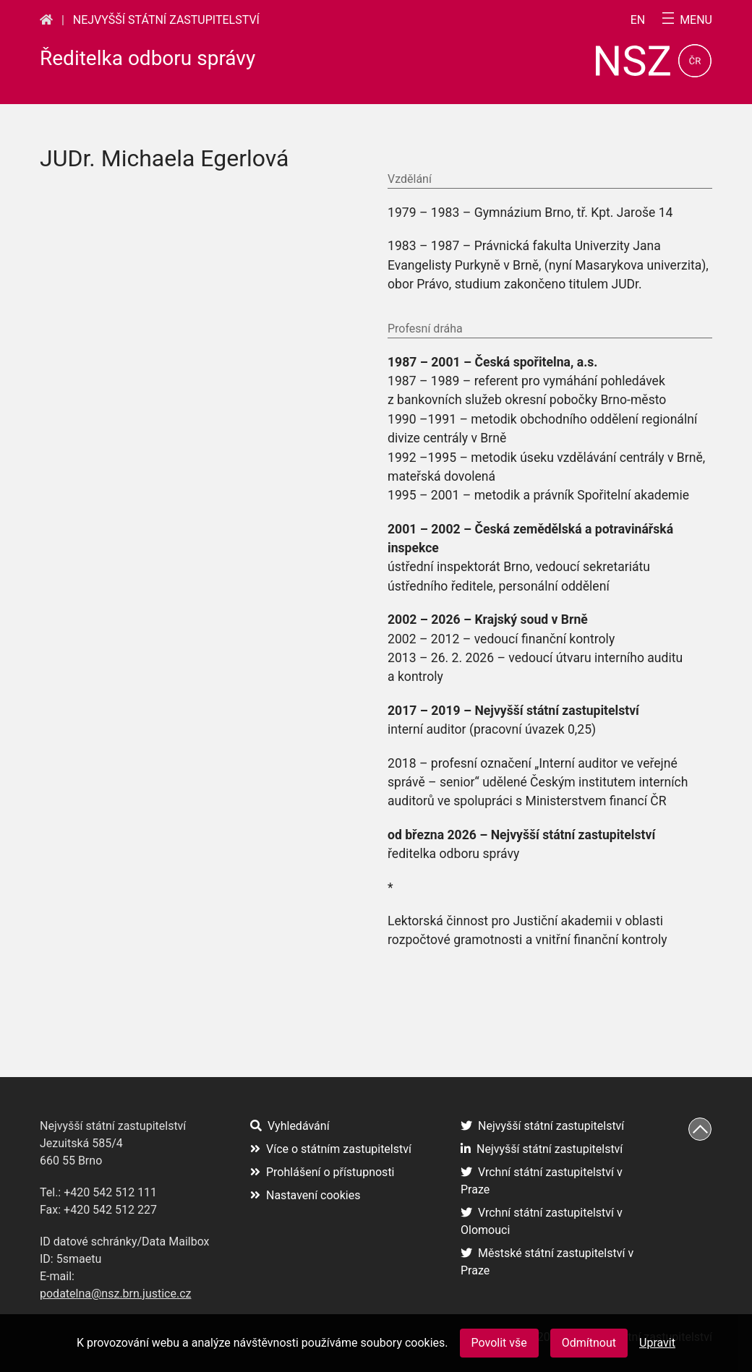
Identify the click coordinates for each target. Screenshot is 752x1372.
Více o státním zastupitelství (330, 1149)
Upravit (657, 1343)
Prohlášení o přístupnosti (322, 1172)
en (638, 20)
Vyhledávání (290, 1126)
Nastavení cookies (305, 1195)
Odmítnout (589, 1343)
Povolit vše (499, 1343)
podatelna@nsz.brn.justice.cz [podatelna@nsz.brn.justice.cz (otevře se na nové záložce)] (115, 1293)
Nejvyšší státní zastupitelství (166, 20)
